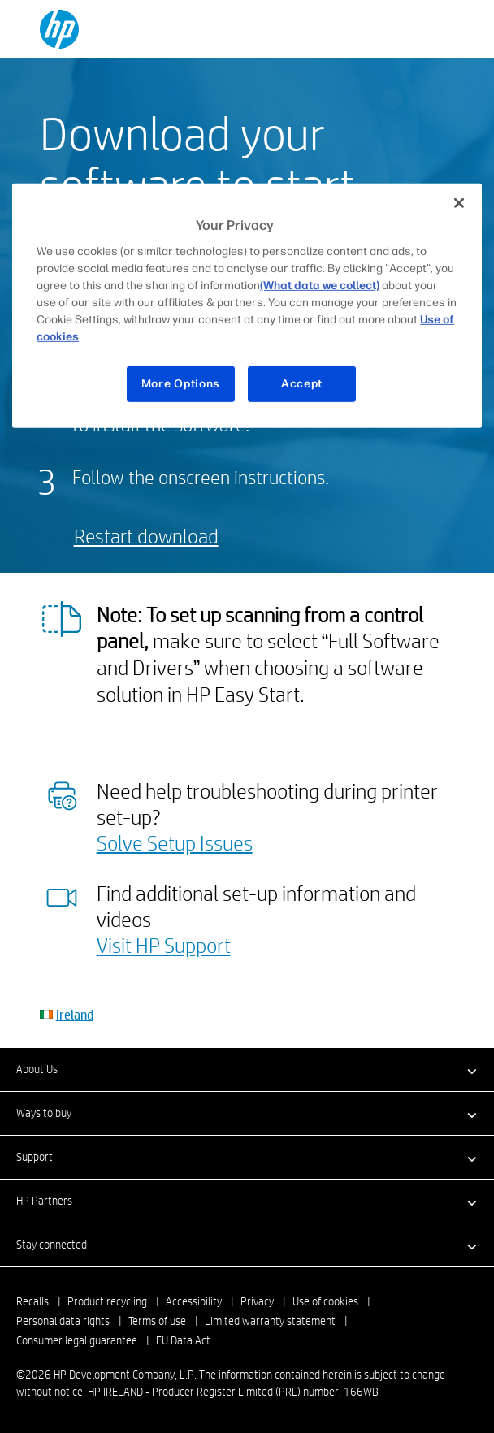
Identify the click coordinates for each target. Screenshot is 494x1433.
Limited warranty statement (270, 1321)
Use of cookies (325, 1301)
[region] (247, 305)
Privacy (257, 1301)
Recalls (32, 1301)
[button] (247, 1069)
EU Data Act (183, 1340)
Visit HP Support (164, 945)
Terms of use (157, 1321)
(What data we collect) (319, 285)
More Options (180, 384)
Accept (302, 384)
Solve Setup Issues (175, 842)
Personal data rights (63, 1321)
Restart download (146, 535)
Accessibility (194, 1301)
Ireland (74, 1014)
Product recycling (107, 1301)
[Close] (459, 202)
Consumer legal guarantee (76, 1340)
